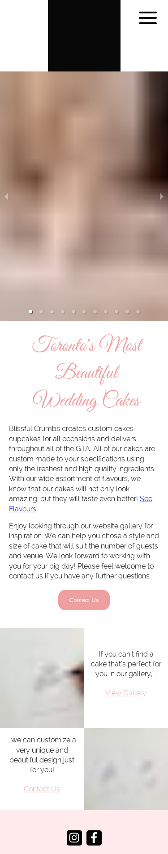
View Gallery (125, 665)
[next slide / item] (161, 182)
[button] (30, 285)
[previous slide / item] (6, 182)
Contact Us (84, 573)
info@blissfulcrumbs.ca (84, 829)
